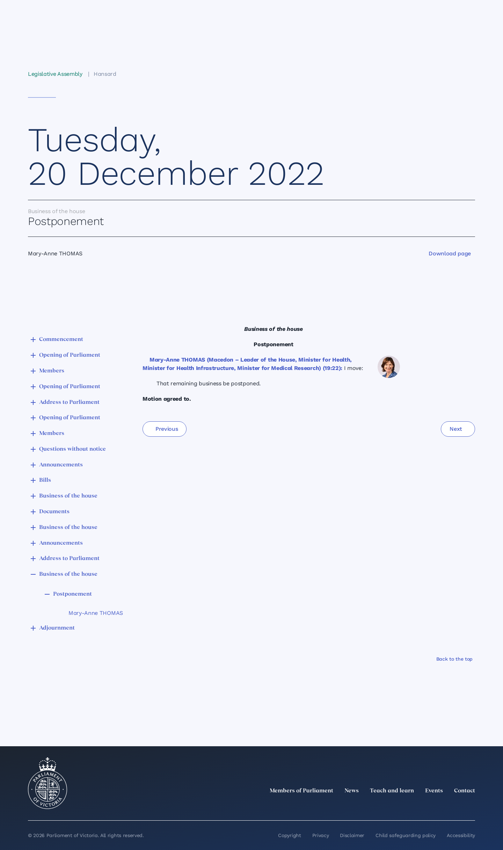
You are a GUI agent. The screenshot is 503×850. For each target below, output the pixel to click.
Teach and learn (392, 791)
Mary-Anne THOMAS (95, 613)
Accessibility (461, 835)
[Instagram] (425, 806)
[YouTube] (455, 806)
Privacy (320, 835)
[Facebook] (440, 806)
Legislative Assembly (55, 74)
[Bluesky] (471, 806)
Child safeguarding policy (406, 835)
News (351, 791)
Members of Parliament (301, 791)
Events (434, 791)
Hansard (105, 74)
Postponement (72, 594)
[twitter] (394, 806)
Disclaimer (352, 835)
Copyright (289, 835)
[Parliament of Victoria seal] (47, 783)
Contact (464, 791)
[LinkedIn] (409, 806)
